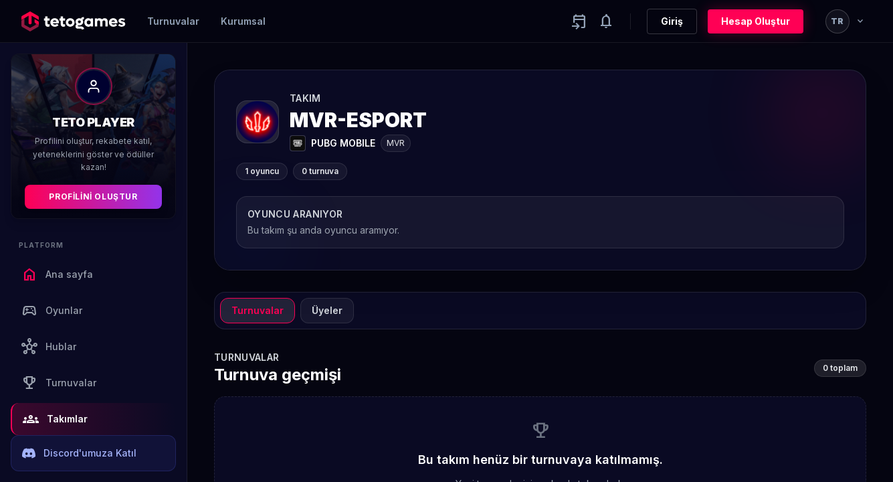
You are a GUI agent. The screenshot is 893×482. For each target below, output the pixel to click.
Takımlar (55, 419)
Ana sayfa (57, 274)
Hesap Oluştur (755, 21)
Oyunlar (51, 310)
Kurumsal (243, 21)
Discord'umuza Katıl (79, 453)
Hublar (48, 346)
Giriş (672, 21)
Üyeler (327, 310)
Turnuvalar (173, 21)
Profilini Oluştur (93, 196)
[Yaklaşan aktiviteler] (579, 21)
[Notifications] (606, 21)
